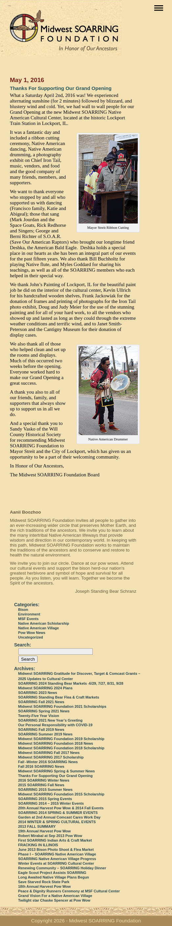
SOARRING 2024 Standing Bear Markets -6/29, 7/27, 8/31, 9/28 (70, 683)
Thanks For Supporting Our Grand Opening (60, 88)
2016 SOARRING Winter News (43, 780)
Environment (29, 614)
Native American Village (38, 628)
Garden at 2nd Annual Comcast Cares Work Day (59, 817)
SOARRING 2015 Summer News (45, 790)
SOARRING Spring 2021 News (44, 711)
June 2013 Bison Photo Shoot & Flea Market (56, 849)
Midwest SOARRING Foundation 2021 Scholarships (62, 706)
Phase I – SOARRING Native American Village (57, 854)
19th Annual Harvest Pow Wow (44, 831)
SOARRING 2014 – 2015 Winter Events (51, 803)
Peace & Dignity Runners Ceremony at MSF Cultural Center (69, 891)
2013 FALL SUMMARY (37, 826)
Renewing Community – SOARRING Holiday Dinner (62, 868)
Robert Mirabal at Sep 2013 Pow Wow (50, 836)
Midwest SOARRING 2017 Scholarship (51, 757)
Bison (23, 610)
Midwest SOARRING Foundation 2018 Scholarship (61, 748)
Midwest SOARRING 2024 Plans (45, 688)
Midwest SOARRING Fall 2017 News (49, 753)
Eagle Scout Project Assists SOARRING (52, 873)
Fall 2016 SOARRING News (41, 766)
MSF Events (28, 619)
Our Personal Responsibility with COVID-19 (55, 725)
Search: (22, 644)
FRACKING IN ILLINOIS (38, 845)
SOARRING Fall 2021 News (41, 702)
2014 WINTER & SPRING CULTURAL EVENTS (57, 822)
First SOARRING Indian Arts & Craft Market (55, 840)
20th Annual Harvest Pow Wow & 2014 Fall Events (61, 808)
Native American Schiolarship (43, 623)
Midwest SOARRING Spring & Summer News (56, 771)
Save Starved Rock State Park (43, 882)
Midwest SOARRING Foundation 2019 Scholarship (61, 739)
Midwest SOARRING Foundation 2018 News (55, 743)
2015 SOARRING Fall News (41, 785)
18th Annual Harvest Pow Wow (44, 886)
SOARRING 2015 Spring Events (45, 799)
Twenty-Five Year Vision (38, 716)
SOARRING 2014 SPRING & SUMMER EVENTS (58, 813)
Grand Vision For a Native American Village (55, 896)
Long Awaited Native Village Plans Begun (53, 877)
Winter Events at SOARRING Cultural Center (56, 863)
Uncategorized (30, 637)
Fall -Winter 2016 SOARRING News (48, 762)
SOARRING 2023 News (37, 693)
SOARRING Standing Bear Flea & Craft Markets (58, 697)
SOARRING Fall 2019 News (41, 730)
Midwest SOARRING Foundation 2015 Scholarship (61, 794)
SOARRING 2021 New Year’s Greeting (50, 720)
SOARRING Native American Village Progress (57, 859)
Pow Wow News (31, 633)
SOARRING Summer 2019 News (45, 734)
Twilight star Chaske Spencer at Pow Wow (54, 900)
